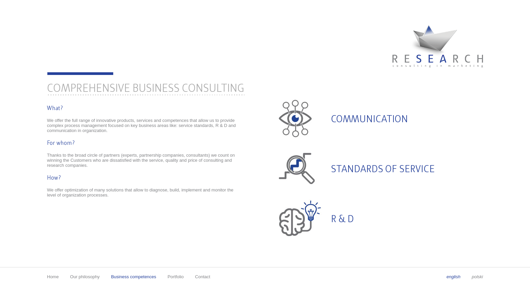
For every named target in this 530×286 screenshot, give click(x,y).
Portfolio (176, 276)
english (454, 276)
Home (53, 276)
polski (477, 276)
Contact (202, 276)
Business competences (133, 276)
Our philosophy (84, 276)
